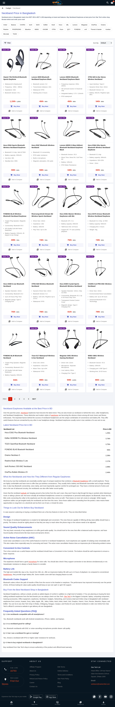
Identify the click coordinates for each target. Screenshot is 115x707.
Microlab (6, 34)
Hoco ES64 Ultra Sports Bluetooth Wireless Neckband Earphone (99, 147)
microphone (33, 562)
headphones (7, 574)
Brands (60, 686)
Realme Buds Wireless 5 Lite (16, 461)
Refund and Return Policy (39, 679)
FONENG (77, 29)
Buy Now (15, 106)
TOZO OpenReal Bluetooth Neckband (20, 444)
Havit (53, 25)
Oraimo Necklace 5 (12, 455)
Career (32, 682)
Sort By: (96, 43)
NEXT (34, 399)
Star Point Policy (63, 679)
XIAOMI (45, 29)
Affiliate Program (35, 667)
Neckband (24, 413)
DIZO (38, 25)
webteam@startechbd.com (100, 684)
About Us (33, 671)
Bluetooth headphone (80, 481)
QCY (68, 29)
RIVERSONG (16, 29)
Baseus (13, 25)
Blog (59, 682)
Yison (61, 29)
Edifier (45, 25)
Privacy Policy (34, 675)
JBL (67, 25)
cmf (85, 29)
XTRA (54, 29)
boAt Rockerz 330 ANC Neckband (18, 466)
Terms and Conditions (65, 675)
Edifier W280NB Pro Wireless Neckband (21, 438)
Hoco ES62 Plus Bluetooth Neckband (19, 433)
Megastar (84, 25)
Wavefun (28, 29)
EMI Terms (61, 667)
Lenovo (75, 25)
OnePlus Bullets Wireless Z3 (16, 472)
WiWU (37, 29)
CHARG (22, 25)
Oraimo (103, 25)
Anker (5, 25)
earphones (54, 415)
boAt (30, 25)
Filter (7, 43)
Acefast (108, 29)
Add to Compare (15, 110)
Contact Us (33, 686)
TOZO (15, 34)
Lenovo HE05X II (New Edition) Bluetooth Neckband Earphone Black (71, 147)
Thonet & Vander (96, 29)
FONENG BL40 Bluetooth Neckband (19, 449)
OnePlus (94, 25)
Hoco (60, 25)
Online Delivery (63, 671)
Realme (5, 29)
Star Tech (67, 596)
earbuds (24, 493)
